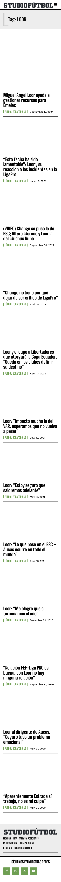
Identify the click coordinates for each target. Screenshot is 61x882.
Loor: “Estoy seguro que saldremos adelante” (24, 487)
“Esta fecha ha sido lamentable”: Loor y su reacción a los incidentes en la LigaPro (30, 167)
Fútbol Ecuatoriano (16, 111)
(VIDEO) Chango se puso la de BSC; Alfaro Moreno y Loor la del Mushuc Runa (28, 233)
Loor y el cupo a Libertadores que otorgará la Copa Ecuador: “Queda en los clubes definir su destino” (30, 359)
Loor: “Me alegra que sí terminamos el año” (23, 611)
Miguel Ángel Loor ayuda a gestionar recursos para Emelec (26, 100)
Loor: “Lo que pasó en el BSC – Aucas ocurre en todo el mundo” (29, 549)
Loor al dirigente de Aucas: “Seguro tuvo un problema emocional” (26, 737)
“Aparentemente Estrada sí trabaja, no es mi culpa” (27, 798)
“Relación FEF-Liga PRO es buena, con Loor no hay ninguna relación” (25, 673)
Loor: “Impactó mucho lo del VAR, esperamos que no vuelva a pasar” (30, 426)
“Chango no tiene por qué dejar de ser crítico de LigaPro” (30, 295)
